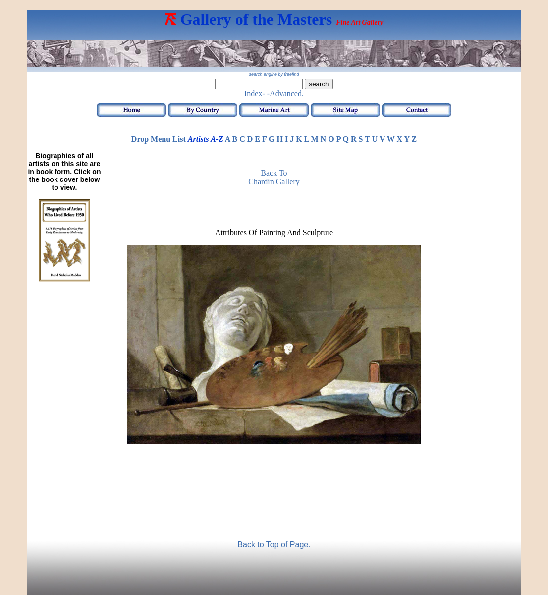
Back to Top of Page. (273, 544)
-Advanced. (285, 93)
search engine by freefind (274, 74)
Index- (254, 93)
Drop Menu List (158, 139)
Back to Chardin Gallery (274, 177)
